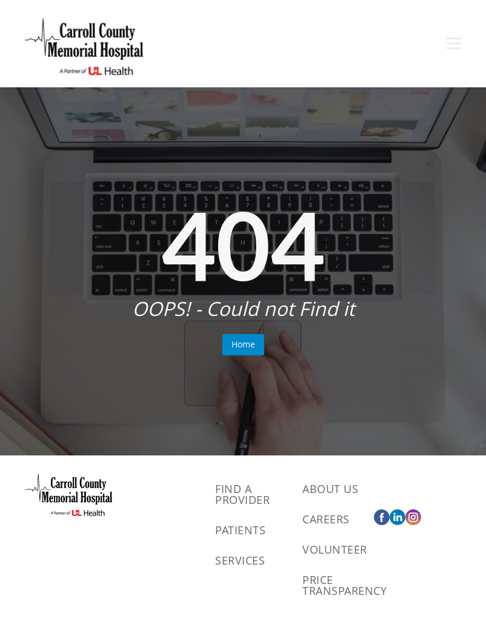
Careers (326, 519)
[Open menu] (454, 43)
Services (240, 560)
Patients (240, 530)
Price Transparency (344, 585)
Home (243, 344)
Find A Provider (242, 494)
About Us (330, 488)
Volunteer (334, 549)
